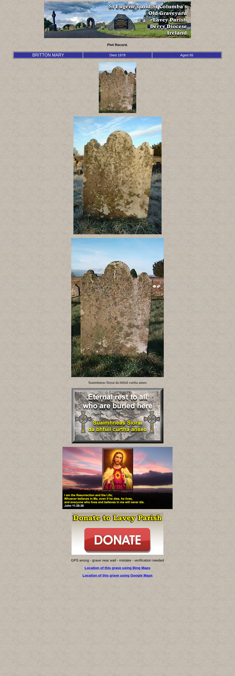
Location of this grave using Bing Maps (117, 568)
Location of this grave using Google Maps (117, 575)
